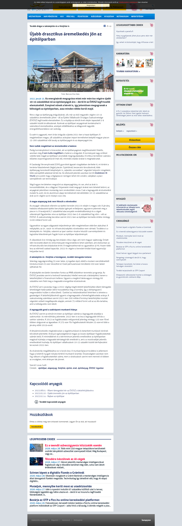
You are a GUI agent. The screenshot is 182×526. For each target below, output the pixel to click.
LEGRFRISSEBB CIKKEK (42, 439)
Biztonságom (123, 16)
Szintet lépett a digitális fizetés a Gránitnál (133, 227)
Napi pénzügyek (50, 16)
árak (75, 368)
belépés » (120, 131)
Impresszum (66, 520)
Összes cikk (135, 147)
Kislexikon (134, 140)
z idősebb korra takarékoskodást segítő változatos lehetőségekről (128, 209)
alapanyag (52, 368)
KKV (62, 16)
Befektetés (122, 81)
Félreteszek (83, 16)
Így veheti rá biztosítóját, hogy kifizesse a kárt (134, 42)
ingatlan (99, 368)
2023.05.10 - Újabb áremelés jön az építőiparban (57, 393)
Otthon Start (124, 105)
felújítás (61, 368)
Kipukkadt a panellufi (124, 31)
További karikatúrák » (128, 71)
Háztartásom (35, 16)
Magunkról (54, 520)
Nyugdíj (120, 199)
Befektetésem (137, 16)
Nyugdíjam (109, 16)
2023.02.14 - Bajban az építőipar (49, 396)
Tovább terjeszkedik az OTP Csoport (130, 270)
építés (69, 368)
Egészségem (96, 16)
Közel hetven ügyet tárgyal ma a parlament (133, 253)
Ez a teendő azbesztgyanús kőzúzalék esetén (134, 232)
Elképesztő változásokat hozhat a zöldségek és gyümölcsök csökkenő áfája (134, 276)
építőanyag (83, 368)
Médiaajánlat (78, 520)
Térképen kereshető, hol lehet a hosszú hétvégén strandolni (132, 265)
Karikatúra (122, 53)
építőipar (42, 368)
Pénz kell (70, 16)
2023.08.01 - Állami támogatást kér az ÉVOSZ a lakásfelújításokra (64, 390)
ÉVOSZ (92, 368)
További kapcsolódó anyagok (52, 402)
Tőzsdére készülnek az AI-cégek (129, 242)
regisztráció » (131, 131)
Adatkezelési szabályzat (39, 520)
